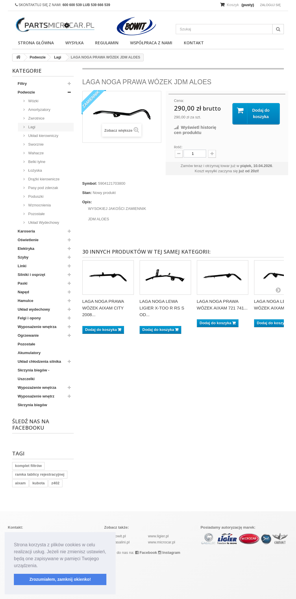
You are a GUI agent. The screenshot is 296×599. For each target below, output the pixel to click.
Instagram (169, 552)
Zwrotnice (36, 118)
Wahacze (35, 153)
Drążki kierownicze (43, 179)
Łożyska (34, 170)
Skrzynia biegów (32, 405)
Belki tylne (36, 162)
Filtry (22, 83)
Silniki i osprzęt (31, 274)
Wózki (32, 101)
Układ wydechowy (34, 309)
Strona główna (36, 42)
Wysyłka (74, 42)
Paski (22, 283)
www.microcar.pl (161, 542)
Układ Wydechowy (43, 222)
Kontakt (194, 42)
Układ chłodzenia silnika (39, 361)
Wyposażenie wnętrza (37, 327)
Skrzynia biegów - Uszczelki (33, 374)
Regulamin (107, 42)
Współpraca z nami (151, 42)
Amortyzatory (38, 109)
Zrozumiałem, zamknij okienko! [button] (60, 579)
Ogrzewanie (28, 335)
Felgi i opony (29, 318)
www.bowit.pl (115, 536)
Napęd (23, 292)
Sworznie (35, 144)
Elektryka (26, 248)
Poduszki (35, 196)
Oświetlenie (28, 240)
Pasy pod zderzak (42, 188)
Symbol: (89, 183)
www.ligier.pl (158, 536)
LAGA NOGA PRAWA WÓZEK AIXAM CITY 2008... (103, 308)
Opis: (87, 202)
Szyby (23, 257)
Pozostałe (36, 214)
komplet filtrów (28, 466)
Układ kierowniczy (42, 135)
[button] (40, 566)
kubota (38, 483)
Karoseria (26, 231)
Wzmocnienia (39, 205)
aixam (20, 483)
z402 (55, 483)
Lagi (31, 127)
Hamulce (25, 300)
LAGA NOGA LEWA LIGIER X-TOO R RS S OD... (162, 308)
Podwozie (26, 92)
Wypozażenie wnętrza (37, 387)
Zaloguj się (270, 5)
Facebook (146, 552)
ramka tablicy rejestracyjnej (39, 474)
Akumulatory (29, 353)
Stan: (87, 192)
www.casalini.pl (117, 542)
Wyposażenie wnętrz (36, 396)
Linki (22, 266)
